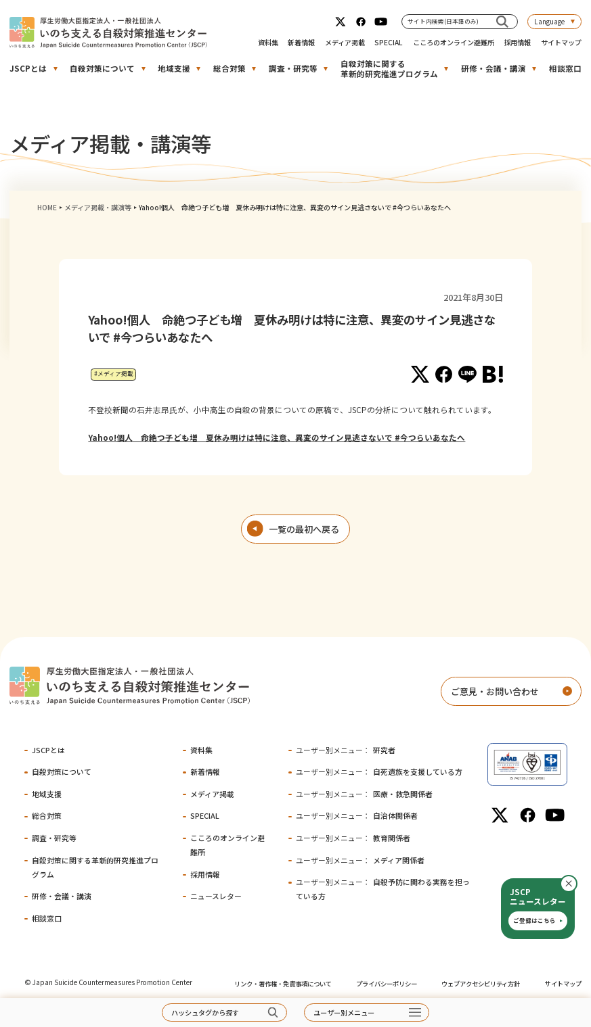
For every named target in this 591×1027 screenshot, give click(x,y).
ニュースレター (216, 895)
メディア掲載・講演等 (97, 207)
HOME (47, 207)
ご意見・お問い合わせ (495, 691)
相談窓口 (565, 68)
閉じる (576, 883)
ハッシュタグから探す (205, 1012)
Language (549, 21)
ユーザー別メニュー (343, 1012)
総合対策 (229, 68)
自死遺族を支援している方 (379, 771)
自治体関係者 (357, 815)
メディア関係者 (360, 860)
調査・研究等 (293, 68)
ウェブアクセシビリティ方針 (480, 983)
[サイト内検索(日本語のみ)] (502, 21)
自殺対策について (102, 68)
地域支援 (174, 68)
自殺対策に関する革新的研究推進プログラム (389, 68)
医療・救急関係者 (364, 793)
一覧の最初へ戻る (304, 529)
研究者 (345, 749)
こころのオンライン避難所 (453, 42)
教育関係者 (353, 837)
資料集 (268, 42)
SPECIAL (388, 42)
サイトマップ (561, 42)
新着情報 (301, 42)
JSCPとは (28, 68)
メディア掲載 (345, 42)
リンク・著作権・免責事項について (283, 983)
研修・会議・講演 (493, 68)
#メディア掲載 (113, 373)
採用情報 (517, 42)
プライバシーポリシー (386, 983)
